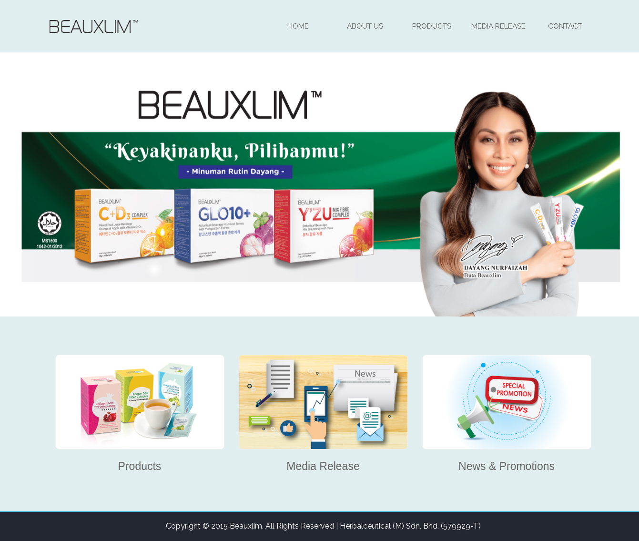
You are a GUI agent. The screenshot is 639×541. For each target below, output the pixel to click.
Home (298, 26)
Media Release (498, 26)
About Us (365, 26)
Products (431, 26)
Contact (565, 26)
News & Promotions (506, 466)
